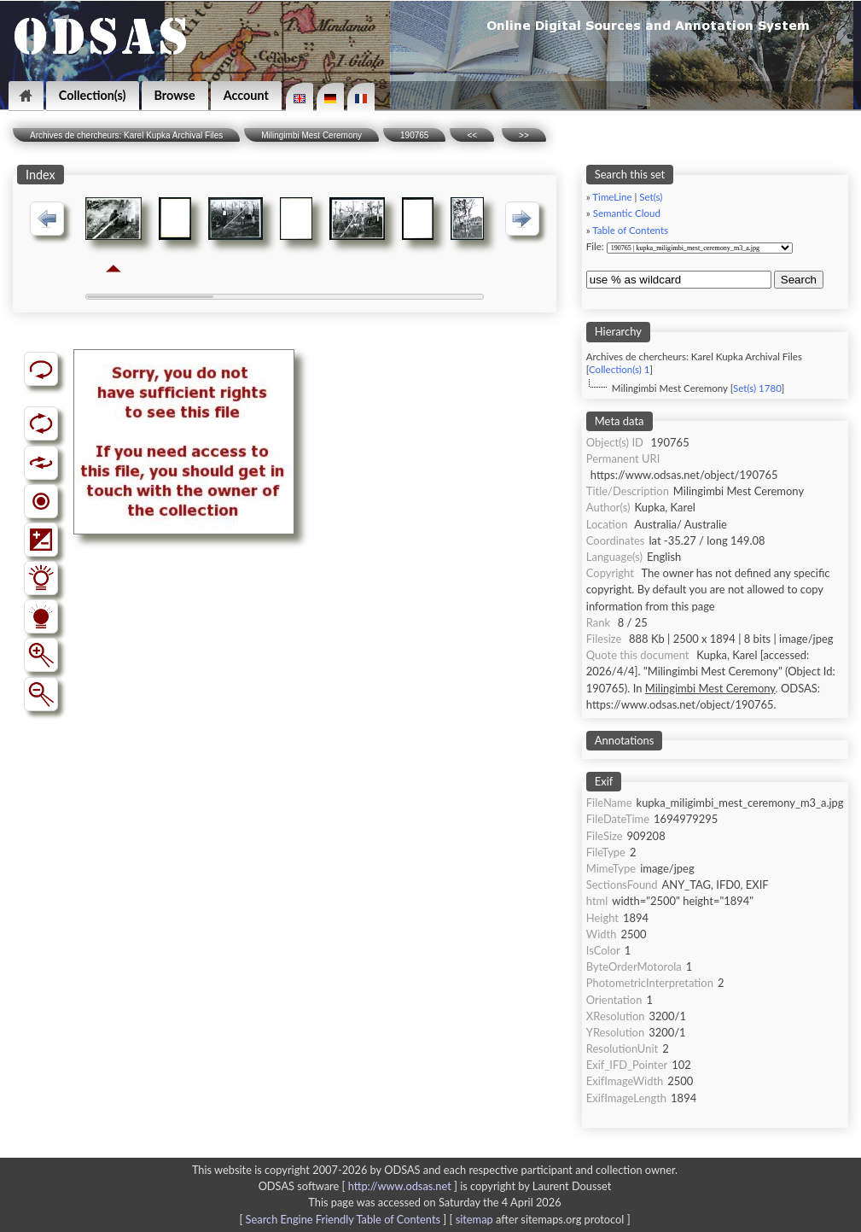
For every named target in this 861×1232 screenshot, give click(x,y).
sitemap (474, 1219)
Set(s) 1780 (757, 388)
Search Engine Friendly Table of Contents (343, 1219)
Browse (174, 95)
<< (472, 135)
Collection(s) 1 (619, 369)
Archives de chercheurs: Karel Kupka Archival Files (126, 135)
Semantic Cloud (626, 213)
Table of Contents (630, 230)
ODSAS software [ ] (360, 1186)
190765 (414, 135)
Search (799, 279)
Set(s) (650, 196)
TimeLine (611, 196)
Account (246, 95)
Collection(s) (92, 95)
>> (524, 135)
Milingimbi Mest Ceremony (311, 135)
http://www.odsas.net (399, 1186)
